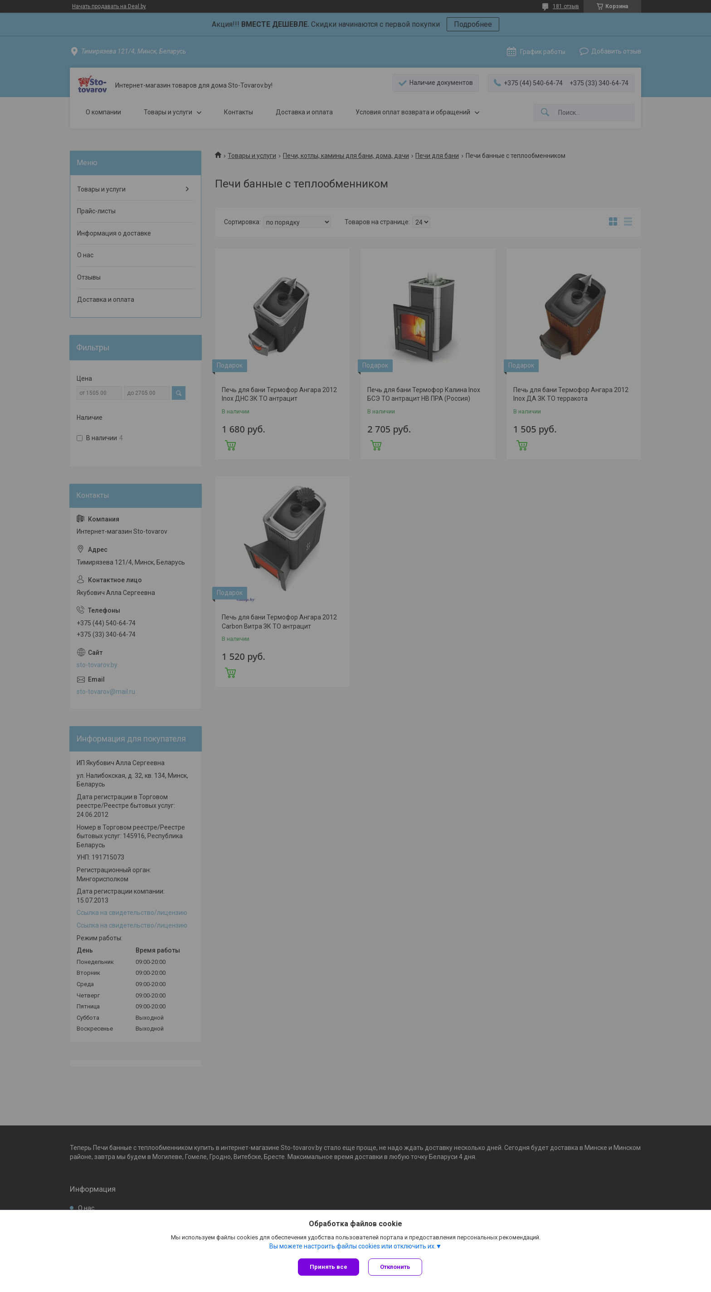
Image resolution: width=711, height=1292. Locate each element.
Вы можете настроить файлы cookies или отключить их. (352, 1246)
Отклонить (395, 1266)
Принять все (328, 1266)
